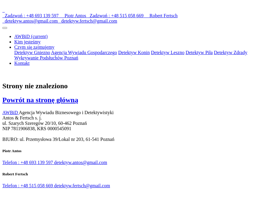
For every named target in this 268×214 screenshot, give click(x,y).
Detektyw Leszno (167, 52)
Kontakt (22, 63)
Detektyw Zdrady (230, 52)
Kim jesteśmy (27, 41)
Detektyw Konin (134, 52)
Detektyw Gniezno (32, 52)
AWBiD (31, 36)
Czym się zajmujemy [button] (34, 47)
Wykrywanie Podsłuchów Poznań (46, 57)
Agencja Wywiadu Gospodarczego (84, 52)
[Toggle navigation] (4, 28)
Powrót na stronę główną (40, 100)
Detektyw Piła (199, 52)
